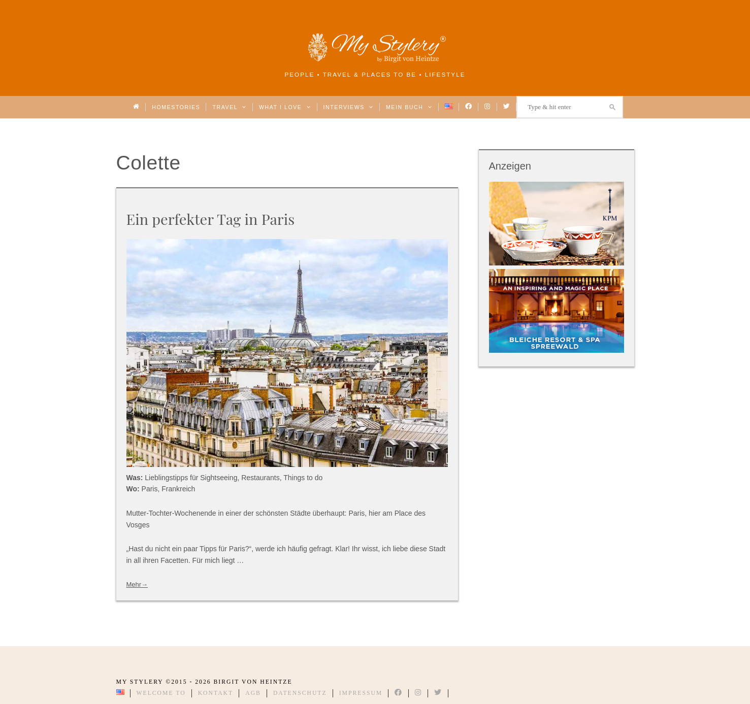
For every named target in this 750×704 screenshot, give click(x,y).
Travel (229, 107)
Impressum (361, 693)
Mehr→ (137, 584)
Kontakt (216, 693)
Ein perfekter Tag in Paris (210, 218)
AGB (253, 693)
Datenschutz (300, 693)
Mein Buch (409, 107)
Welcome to (161, 693)
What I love (285, 107)
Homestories (176, 107)
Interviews (348, 107)
